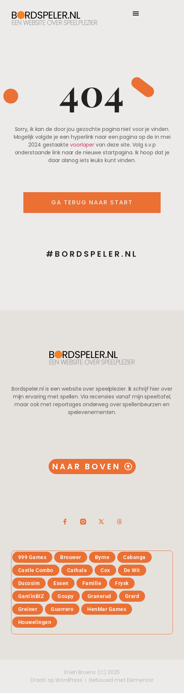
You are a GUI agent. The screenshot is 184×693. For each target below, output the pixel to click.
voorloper (82, 144)
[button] (136, 13)
